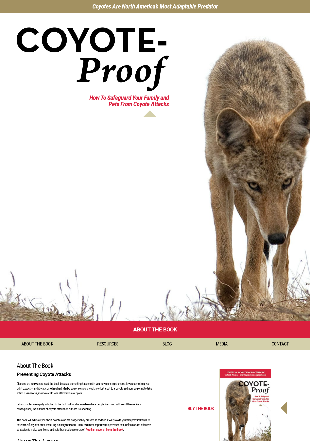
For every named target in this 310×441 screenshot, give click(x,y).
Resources (107, 344)
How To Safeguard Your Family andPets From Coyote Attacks (129, 101)
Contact (280, 344)
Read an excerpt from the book (104, 430)
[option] (155, 167)
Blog (167, 344)
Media (222, 344)
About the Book (37, 344)
